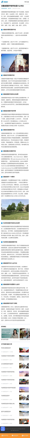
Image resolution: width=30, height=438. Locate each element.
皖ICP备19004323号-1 (15, 430)
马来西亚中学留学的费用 (7, 356)
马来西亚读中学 (5, 351)
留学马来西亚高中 (6, 411)
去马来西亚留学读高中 (7, 364)
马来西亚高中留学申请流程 (8, 387)
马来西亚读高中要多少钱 (7, 403)
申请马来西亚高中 (6, 348)
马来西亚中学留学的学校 (7, 371)
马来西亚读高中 (5, 395)
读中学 (9, 8)
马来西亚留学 (4, 8)
